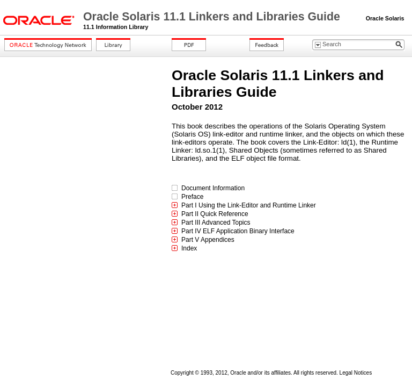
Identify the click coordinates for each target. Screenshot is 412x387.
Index (189, 248)
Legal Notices (356, 373)
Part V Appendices (207, 239)
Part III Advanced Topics (216, 222)
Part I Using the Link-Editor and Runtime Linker (248, 205)
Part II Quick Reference (214, 214)
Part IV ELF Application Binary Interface (238, 231)
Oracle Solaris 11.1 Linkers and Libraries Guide (213, 16)
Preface (192, 196)
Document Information (213, 188)
